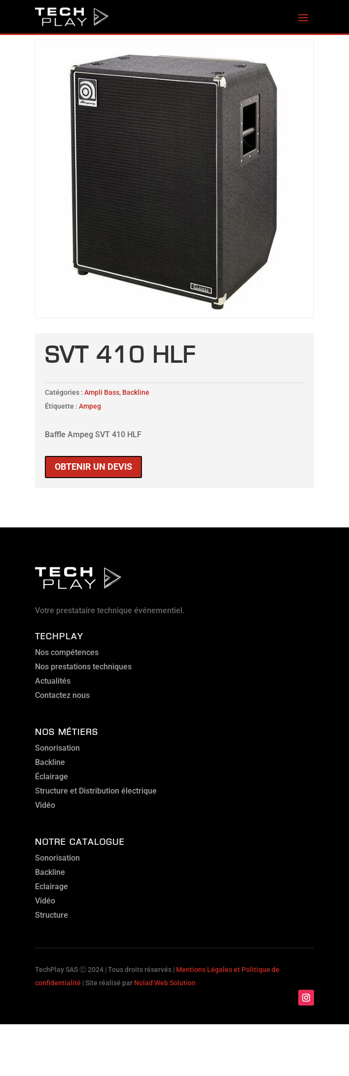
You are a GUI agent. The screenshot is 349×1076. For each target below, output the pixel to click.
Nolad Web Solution (165, 983)
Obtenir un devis (93, 466)
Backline (135, 392)
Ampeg (90, 406)
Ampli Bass (101, 392)
